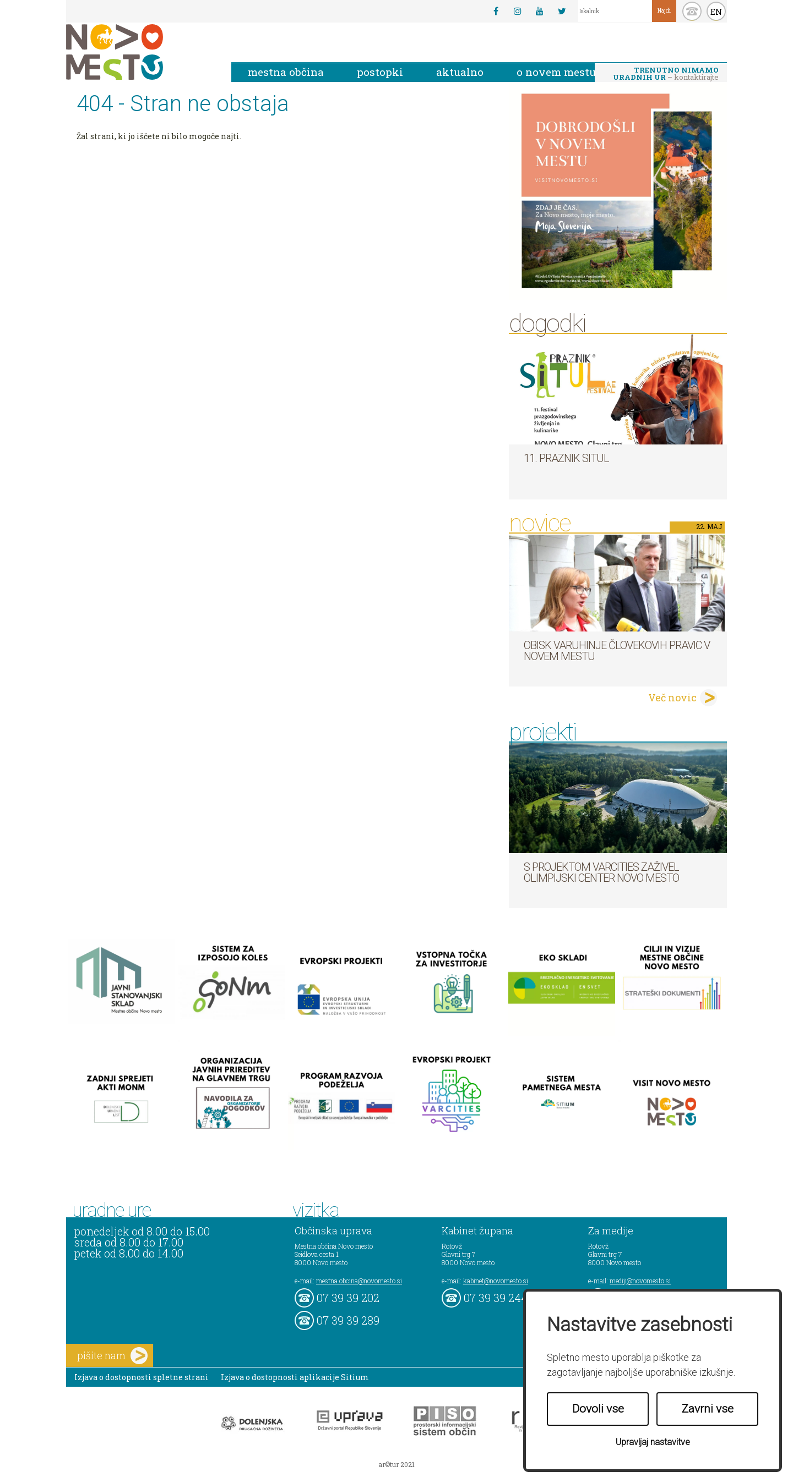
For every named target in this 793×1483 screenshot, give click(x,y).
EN (716, 11)
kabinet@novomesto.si (495, 1280)
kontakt (692, 11)
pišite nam (112, 1355)
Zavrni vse (708, 1408)
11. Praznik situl (566, 458)
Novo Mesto (140, 52)
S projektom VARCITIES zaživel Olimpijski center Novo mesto (601, 872)
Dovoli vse (598, 1408)
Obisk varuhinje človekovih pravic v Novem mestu (617, 651)
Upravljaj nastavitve (653, 1442)
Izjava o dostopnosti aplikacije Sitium (295, 1377)
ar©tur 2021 (396, 1464)
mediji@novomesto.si (640, 1280)
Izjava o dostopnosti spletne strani (141, 1377)
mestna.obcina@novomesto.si (359, 1280)
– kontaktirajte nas (666, 74)
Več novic (672, 697)
